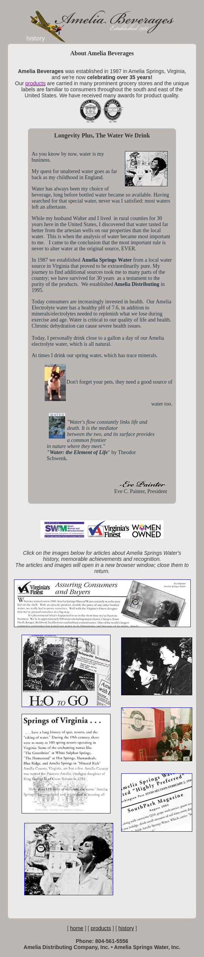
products (101, 928)
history (126, 928)
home (76, 928)
